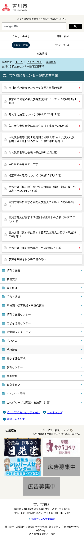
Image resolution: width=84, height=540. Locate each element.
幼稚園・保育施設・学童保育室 (25, 305)
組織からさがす (16, 419)
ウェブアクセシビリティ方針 (23, 412)
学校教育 (12, 340)
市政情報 (42, 53)
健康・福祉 (63, 36)
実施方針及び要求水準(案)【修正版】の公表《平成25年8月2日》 (42, 219)
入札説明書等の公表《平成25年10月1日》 (34, 152)
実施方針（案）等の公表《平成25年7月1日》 (36, 247)
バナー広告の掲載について (55, 430)
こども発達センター (19, 323)
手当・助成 (13, 296)
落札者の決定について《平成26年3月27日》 (35, 114)
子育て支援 (13, 270)
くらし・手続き (21, 36)
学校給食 (51, 62)
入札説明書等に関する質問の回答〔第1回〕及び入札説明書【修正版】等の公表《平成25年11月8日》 (41, 139)
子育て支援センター (19, 314)
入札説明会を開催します (23, 164)
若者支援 (12, 279)
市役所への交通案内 (43, 519)
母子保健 (12, 287)
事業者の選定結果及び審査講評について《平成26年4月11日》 (42, 101)
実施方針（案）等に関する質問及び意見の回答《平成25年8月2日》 (42, 234)
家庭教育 (12, 376)
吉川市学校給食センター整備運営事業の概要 (35, 87)
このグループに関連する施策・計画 (28, 402)
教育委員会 (13, 384)
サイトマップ (54, 412)
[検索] (34, 26)
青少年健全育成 (16, 358)
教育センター (15, 367)
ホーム (19, 62)
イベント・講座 (16, 393)
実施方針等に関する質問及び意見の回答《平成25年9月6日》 (42, 204)
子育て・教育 (20, 44)
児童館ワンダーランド (20, 331)
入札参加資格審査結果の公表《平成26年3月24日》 (39, 125)
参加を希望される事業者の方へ (27, 259)
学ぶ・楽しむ (62, 44)
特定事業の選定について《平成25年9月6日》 (36, 175)
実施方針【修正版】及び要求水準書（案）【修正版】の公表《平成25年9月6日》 (42, 188)
